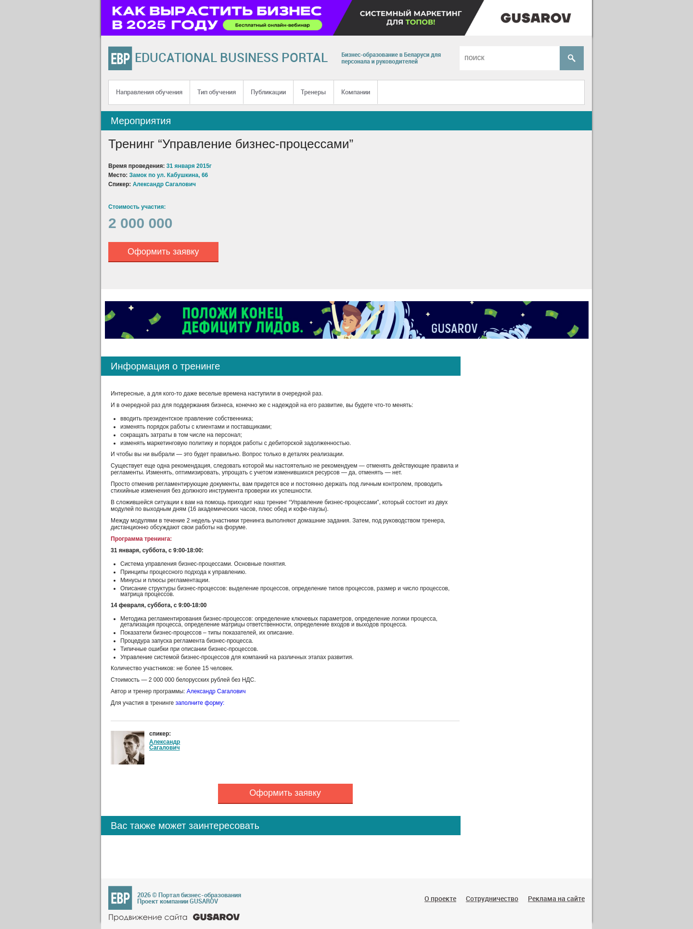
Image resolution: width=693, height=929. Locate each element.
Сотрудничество (492, 898)
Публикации (268, 92)
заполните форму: (200, 703)
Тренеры (313, 92)
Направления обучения (149, 92)
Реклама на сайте (556, 898)
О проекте (440, 898)
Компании (355, 92)
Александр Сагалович (216, 691)
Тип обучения (216, 92)
